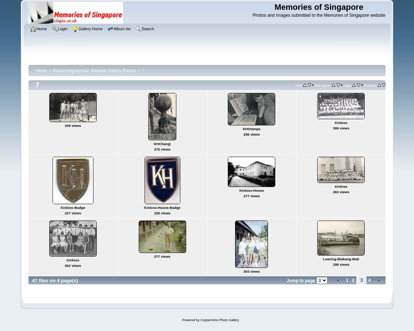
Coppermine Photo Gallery (219, 320)
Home (41, 70)
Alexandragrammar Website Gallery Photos (94, 70)
